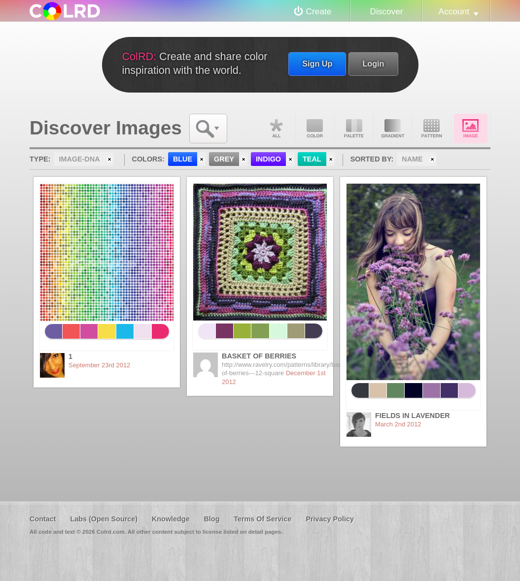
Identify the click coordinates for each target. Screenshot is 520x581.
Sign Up (317, 63)
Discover (386, 11)
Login (373, 63)
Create (319, 11)
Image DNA (470, 128)
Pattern (432, 128)
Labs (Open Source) (104, 519)
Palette (354, 128)
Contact (43, 519)
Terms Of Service (262, 519)
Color (315, 128)
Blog (211, 519)
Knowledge (171, 519)
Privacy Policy (330, 519)
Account (454, 11)
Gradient (393, 128)
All (276, 128)
